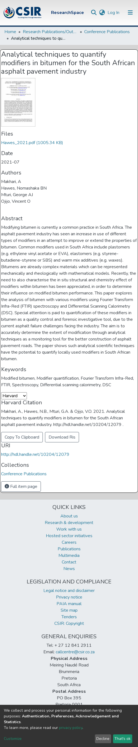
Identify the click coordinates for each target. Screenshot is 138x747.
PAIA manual (69, 604)
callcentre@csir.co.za (75, 652)
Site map (69, 610)
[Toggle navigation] (130, 12)
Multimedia (69, 556)
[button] (101, 12)
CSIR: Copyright (69, 623)
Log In (114, 13)
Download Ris (62, 437)
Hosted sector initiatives (69, 536)
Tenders (69, 617)
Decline (102, 738)
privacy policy (70, 727)
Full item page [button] (21, 486)
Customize (13, 738)
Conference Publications (107, 32)
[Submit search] (93, 12)
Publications (69, 549)
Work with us (69, 529)
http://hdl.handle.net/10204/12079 (35, 454)
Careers (69, 542)
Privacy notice (69, 597)
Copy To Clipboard (22, 437)
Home (10, 32)
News (69, 569)
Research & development (69, 523)
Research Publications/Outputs (50, 32)
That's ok (122, 738)
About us (69, 516)
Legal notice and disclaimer (69, 591)
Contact (69, 562)
